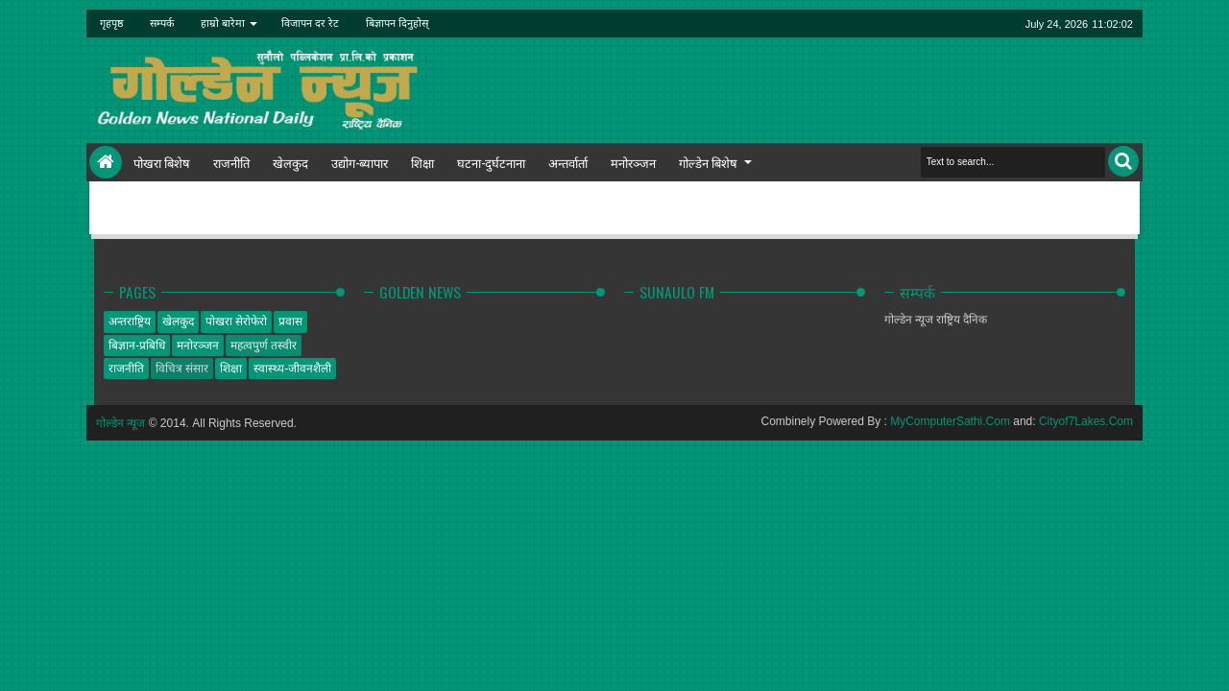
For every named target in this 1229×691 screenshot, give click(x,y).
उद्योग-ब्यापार (359, 162)
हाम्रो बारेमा (223, 23)
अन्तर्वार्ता (568, 162)
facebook (883, 23)
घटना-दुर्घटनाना (491, 162)
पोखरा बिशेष (161, 162)
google (908, 23)
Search (1123, 161)
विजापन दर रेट (310, 23)
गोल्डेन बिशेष (708, 162)
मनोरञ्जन (633, 162)
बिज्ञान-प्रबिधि (136, 345)
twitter (858, 23)
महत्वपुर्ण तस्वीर (263, 345)
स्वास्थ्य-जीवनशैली (292, 368)
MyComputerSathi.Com (950, 421)
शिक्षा (422, 162)
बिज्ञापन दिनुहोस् (397, 23)
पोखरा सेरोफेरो (236, 321)
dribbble (983, 23)
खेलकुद (290, 162)
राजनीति (231, 162)
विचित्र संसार (182, 368)
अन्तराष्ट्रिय (129, 321)
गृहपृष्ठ (111, 23)
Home (105, 162)
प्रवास (290, 321)
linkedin (958, 23)
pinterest (1008, 23)
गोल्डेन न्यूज (120, 423)
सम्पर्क (162, 23)
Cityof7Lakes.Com (1086, 421)
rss (933, 23)
